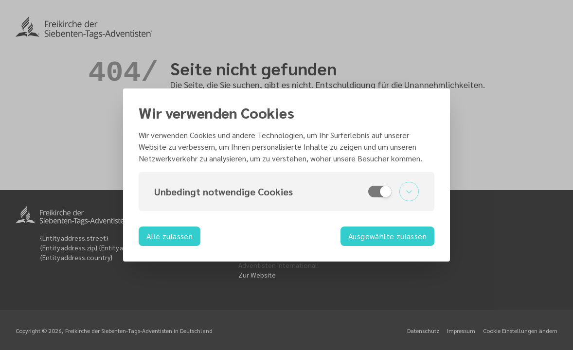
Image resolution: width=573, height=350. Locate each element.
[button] (286, 191)
